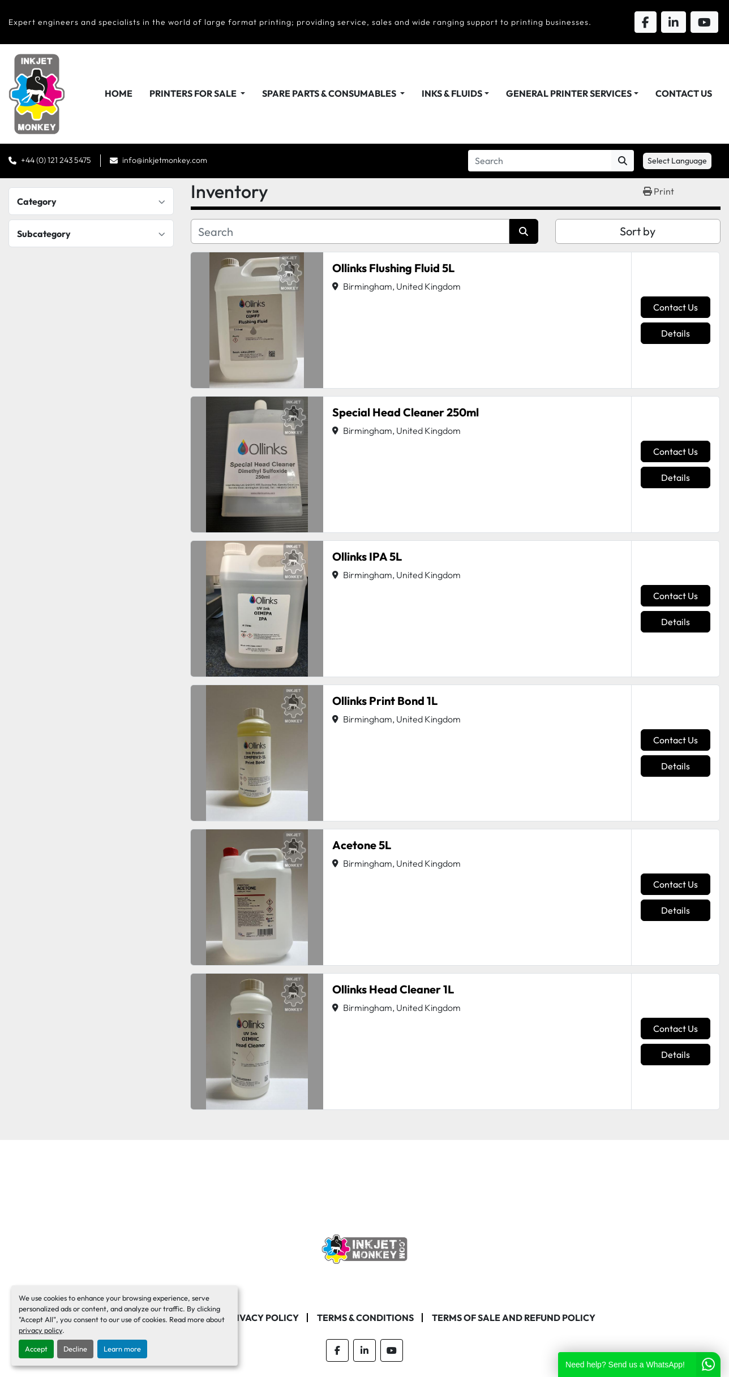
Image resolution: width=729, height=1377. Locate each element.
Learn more (122, 1348)
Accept (36, 1348)
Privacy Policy (262, 1317)
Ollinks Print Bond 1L (385, 701)
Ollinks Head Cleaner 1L (393, 989)
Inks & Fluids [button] (452, 93)
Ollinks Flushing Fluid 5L (393, 268)
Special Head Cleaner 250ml (405, 412)
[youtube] (391, 1350)
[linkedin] (364, 1350)
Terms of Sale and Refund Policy (513, 1317)
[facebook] (337, 1350)
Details (675, 333)
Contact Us (683, 93)
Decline (75, 1348)
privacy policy (40, 1330)
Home (118, 93)
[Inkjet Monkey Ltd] (365, 1248)
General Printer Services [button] (569, 93)
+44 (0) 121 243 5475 (56, 160)
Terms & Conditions (365, 1317)
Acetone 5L (361, 845)
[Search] (539, 160)
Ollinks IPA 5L (367, 556)
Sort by (637, 231)
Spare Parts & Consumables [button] (330, 93)
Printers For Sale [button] (193, 93)
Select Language (677, 161)
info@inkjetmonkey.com (164, 160)
